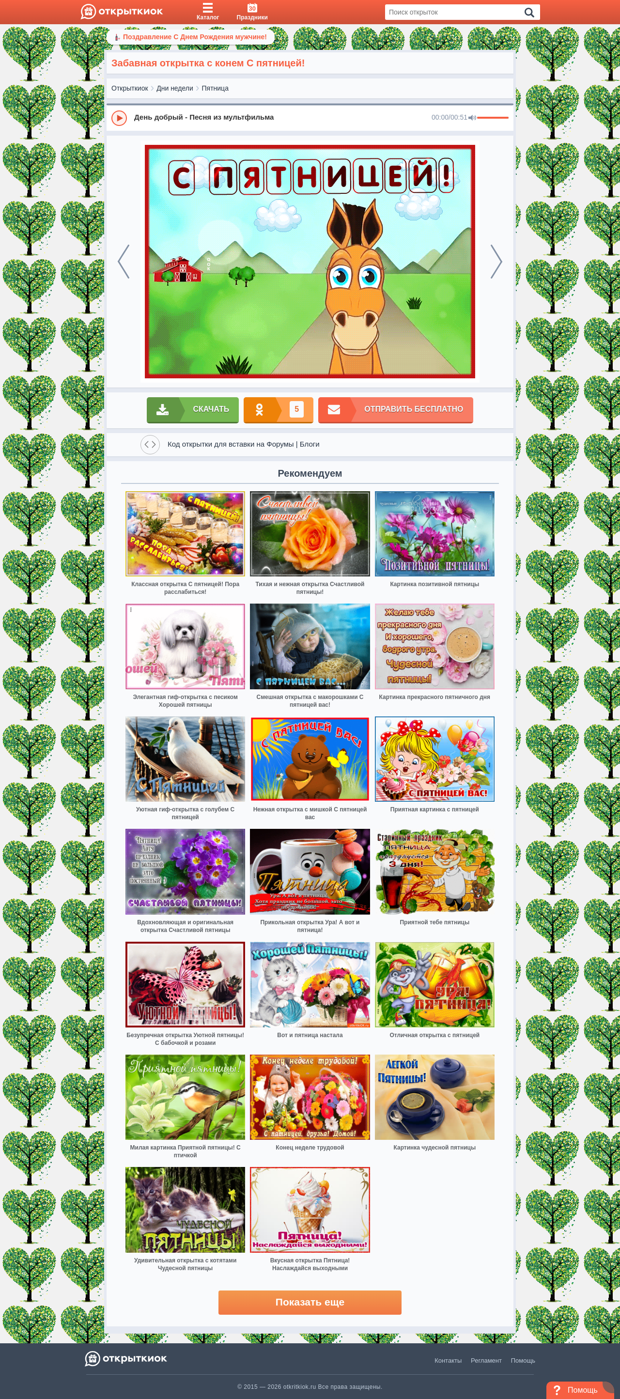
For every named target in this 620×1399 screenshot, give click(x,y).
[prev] (123, 261)
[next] (496, 261)
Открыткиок (129, 88)
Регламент (486, 1360)
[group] (310, 118)
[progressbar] (493, 118)
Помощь (523, 1360)
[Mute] (472, 118)
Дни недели (174, 88)
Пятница (215, 88)
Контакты (448, 1360)
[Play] (119, 118)
